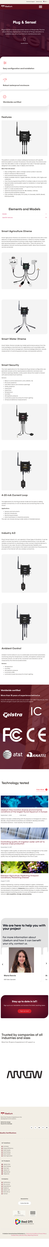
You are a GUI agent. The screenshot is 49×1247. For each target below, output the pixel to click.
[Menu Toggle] (40, 6)
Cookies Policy (15, 1235)
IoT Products (6, 1161)
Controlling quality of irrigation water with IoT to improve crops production (23, 843)
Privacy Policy (42, 1233)
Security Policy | (24, 1235)
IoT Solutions (6, 1143)
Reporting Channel (33, 1235)
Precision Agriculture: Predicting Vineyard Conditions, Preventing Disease (19, 876)
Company (5, 1179)
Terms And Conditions (32, 1233)
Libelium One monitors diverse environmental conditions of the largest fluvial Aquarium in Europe (24, 811)
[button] (3, 964)
